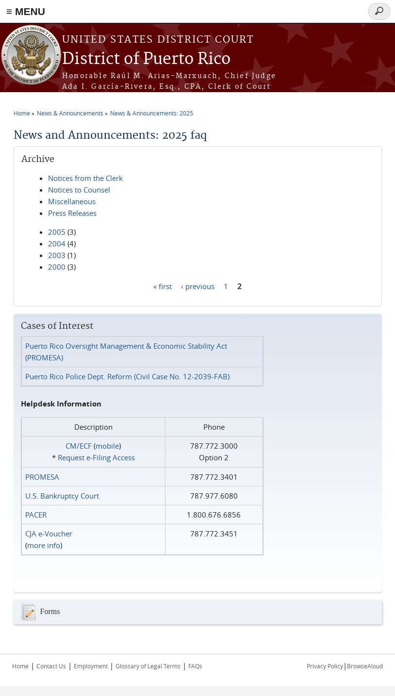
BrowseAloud (365, 666)
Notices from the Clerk (85, 178)
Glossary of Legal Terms (148, 666)
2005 (57, 232)
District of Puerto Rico (146, 59)
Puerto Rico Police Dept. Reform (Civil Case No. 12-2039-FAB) (127, 376)
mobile (107, 446)
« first (162, 286)
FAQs (195, 666)
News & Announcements (70, 113)
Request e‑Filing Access (96, 457)
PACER (36, 514)
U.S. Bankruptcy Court (62, 496)
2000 (57, 267)
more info (43, 545)
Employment (91, 666)
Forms (39, 612)
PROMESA (42, 477)
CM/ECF (79, 446)
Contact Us (51, 666)
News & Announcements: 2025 (151, 113)
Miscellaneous (72, 201)
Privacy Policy (325, 666)
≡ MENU (25, 11)
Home (22, 113)
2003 (57, 255)
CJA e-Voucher (48, 533)
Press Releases (72, 213)
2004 (57, 243)
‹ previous (197, 286)
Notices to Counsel (79, 189)
